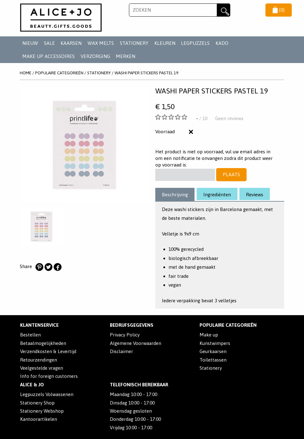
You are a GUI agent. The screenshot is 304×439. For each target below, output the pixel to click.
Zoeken (223, 10)
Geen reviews (229, 118)
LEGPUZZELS (195, 43)
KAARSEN (71, 43)
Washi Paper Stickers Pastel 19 (146, 72)
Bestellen (30, 334)
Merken (125, 56)
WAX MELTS (101, 43)
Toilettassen (213, 359)
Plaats (231, 174)
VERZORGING (95, 56)
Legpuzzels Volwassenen (46, 394)
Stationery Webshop (42, 411)
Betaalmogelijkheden (43, 343)
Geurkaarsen (213, 351)
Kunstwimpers (215, 343)
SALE (49, 43)
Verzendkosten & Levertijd (48, 351)
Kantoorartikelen (38, 419)
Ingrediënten (217, 194)
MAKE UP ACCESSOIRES (48, 56)
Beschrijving (175, 194)
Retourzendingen (38, 359)
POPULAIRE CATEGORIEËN (59, 72)
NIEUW (30, 43)
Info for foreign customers (49, 376)
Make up (209, 334)
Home (25, 72)
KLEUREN (164, 43)
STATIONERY (134, 43)
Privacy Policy (125, 334)
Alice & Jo (32, 384)
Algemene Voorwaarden (135, 343)
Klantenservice (39, 325)
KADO (222, 43)
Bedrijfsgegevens (131, 325)
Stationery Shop (37, 402)
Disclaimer (121, 351)
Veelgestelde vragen (41, 368)
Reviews (254, 194)
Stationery (211, 368)
